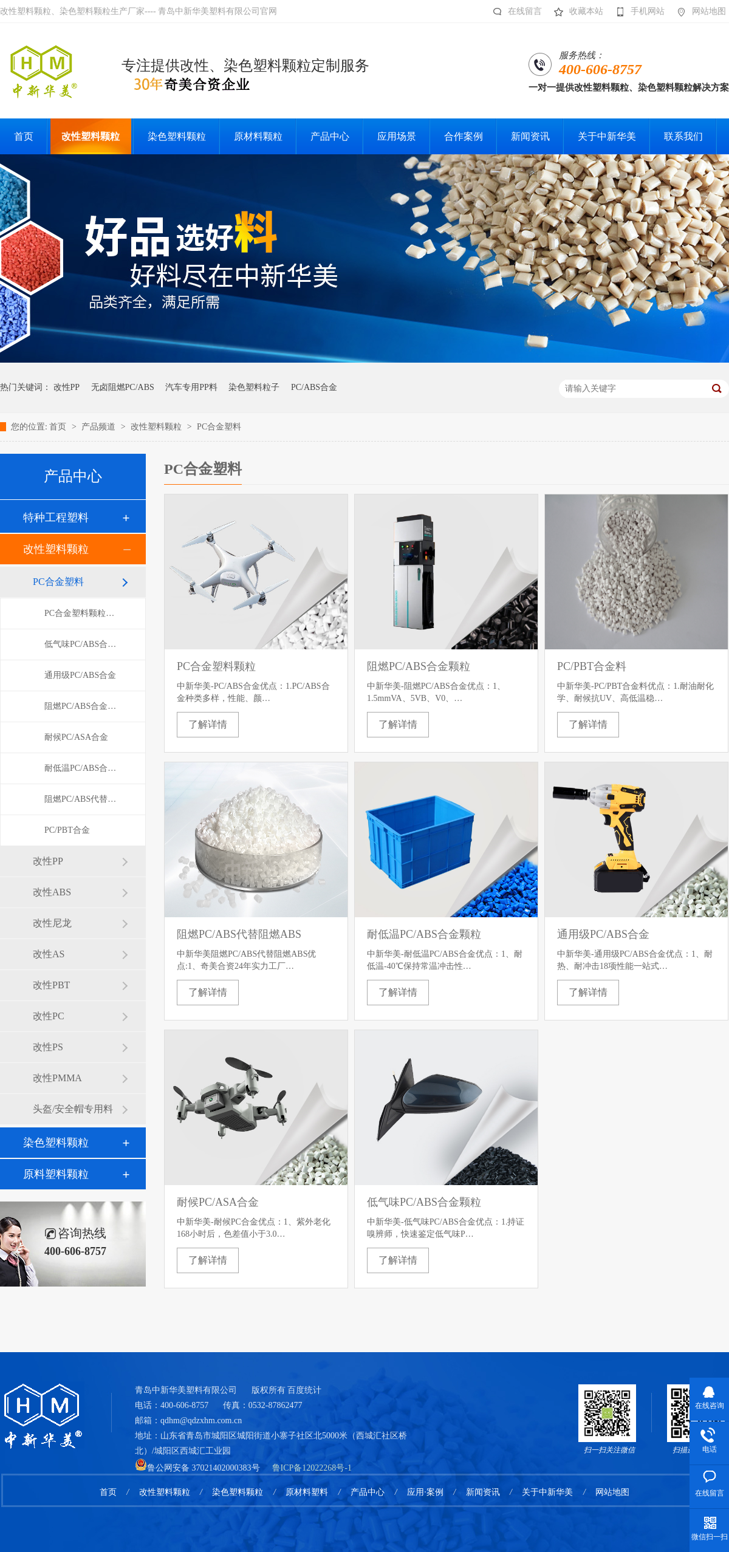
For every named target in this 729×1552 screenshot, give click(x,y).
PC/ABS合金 (314, 387)
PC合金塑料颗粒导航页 (82, 613)
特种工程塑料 (56, 517)
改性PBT (51, 985)
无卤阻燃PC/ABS (122, 387)
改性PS (48, 1047)
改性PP (66, 387)
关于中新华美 (547, 1492)
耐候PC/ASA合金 (76, 737)
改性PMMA (57, 1078)
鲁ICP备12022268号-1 (312, 1467)
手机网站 (637, 11)
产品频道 (99, 426)
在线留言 (514, 11)
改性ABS (52, 892)
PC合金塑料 (219, 426)
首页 (59, 426)
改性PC (48, 1016)
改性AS (48, 954)
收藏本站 (575, 11)
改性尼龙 (52, 923)
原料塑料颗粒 (56, 1174)
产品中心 (368, 1492)
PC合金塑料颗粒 (216, 666)
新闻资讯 (483, 1492)
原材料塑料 (307, 1492)
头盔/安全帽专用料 (73, 1109)
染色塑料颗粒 (56, 1143)
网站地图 (698, 11)
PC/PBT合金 (67, 830)
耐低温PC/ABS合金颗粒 (82, 768)
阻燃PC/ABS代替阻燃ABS (82, 799)
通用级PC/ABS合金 (80, 675)
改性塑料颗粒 (157, 426)
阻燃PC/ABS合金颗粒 (82, 706)
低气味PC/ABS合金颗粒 (82, 644)
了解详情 (207, 724)
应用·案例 (425, 1492)
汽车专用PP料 (191, 387)
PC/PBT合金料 (591, 666)
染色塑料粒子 (253, 387)
